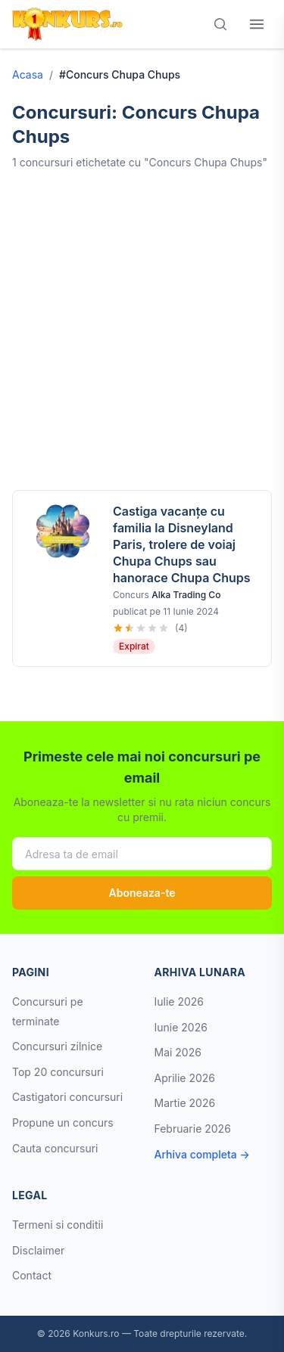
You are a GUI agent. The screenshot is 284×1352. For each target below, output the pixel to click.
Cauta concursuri (55, 1148)
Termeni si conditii (57, 1224)
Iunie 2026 (181, 1027)
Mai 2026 (177, 1052)
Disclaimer (38, 1250)
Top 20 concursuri (58, 1071)
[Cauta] (220, 24)
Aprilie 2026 (185, 1077)
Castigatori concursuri (67, 1096)
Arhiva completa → (202, 1154)
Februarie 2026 (192, 1128)
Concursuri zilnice (57, 1046)
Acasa (27, 74)
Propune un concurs (63, 1122)
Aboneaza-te (141, 892)
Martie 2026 (185, 1102)
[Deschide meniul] (257, 24)
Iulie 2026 (179, 1001)
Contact (31, 1275)
